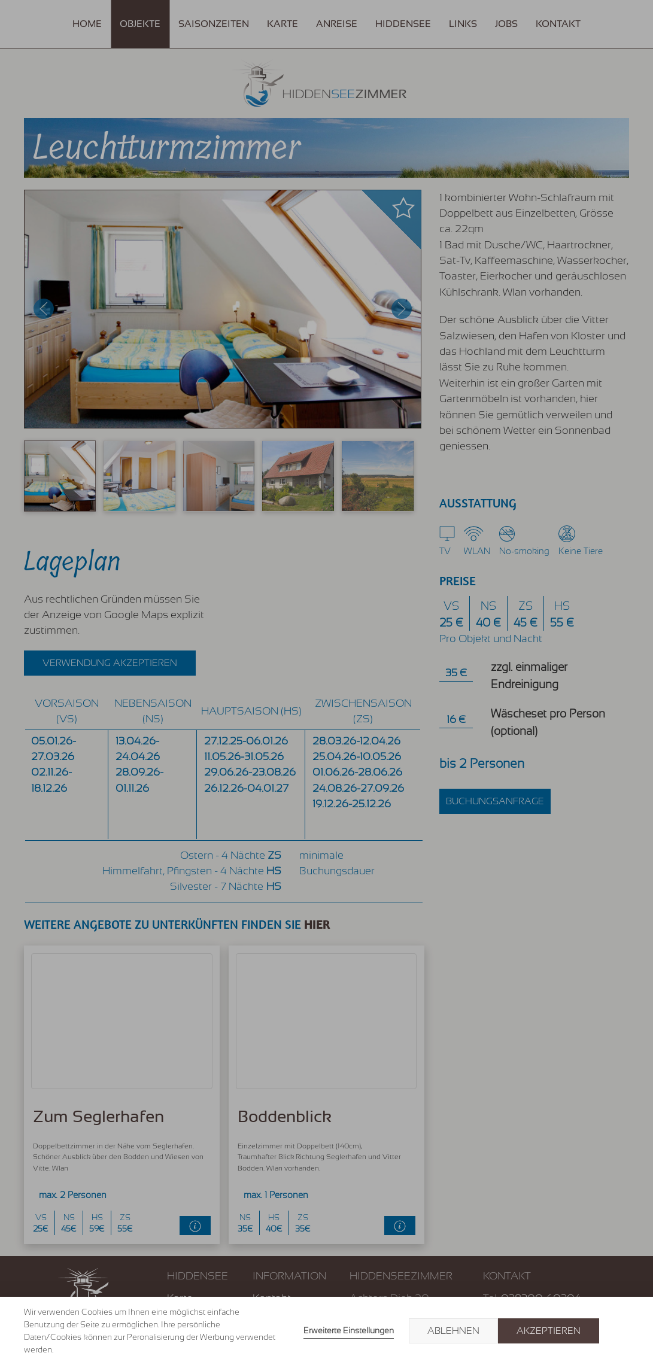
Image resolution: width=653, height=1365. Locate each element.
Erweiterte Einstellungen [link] (348, 1330)
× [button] (618, 1331)
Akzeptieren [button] (549, 1331)
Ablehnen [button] (453, 1331)
